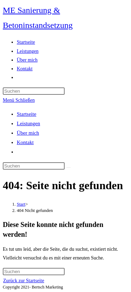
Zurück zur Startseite (23, 280)
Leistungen (28, 123)
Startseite (26, 114)
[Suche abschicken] (68, 167)
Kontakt (25, 142)
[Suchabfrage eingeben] (34, 91)
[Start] (21, 204)
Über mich (28, 133)
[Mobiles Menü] (19, 100)
